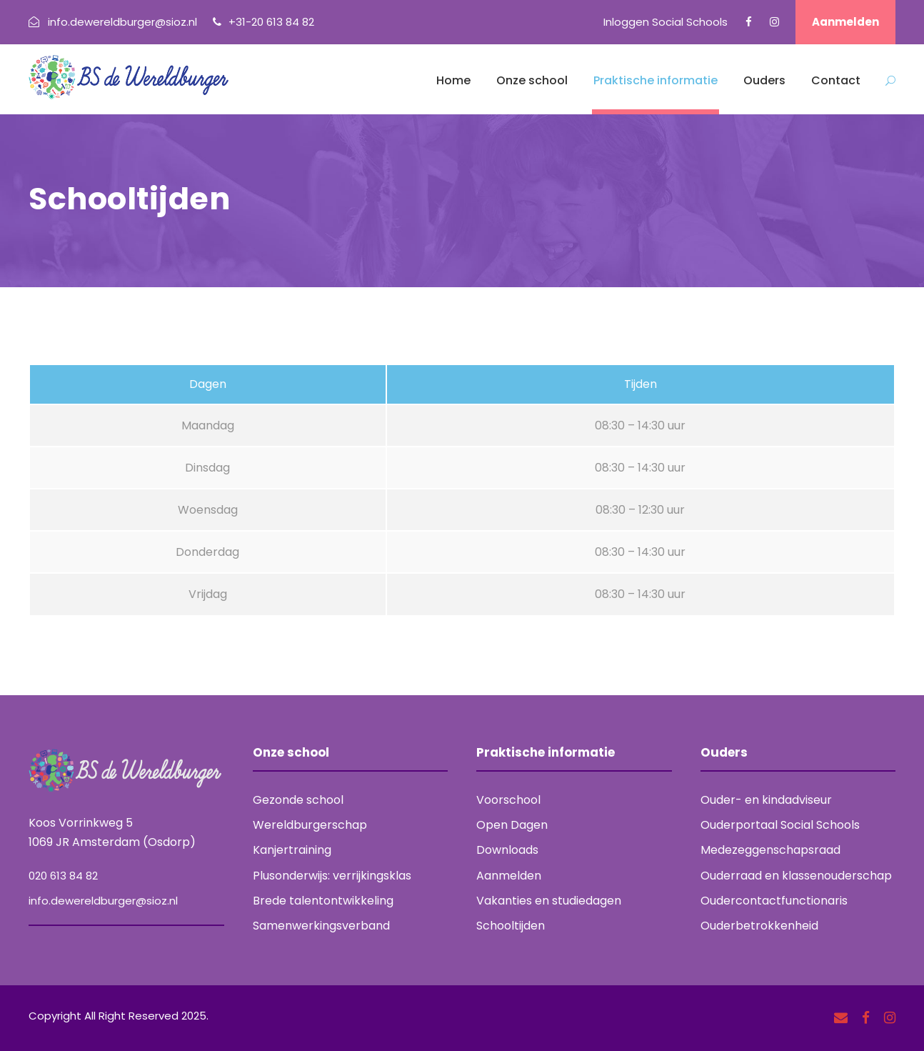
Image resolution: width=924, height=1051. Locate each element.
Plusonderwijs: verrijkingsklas (332, 875)
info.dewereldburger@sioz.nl (103, 900)
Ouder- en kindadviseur (766, 800)
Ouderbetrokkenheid (759, 925)
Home (453, 80)
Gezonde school (298, 800)
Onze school (532, 80)
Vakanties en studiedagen (548, 900)
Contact (835, 80)
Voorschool (508, 800)
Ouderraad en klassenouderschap (796, 875)
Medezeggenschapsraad (770, 850)
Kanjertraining (292, 850)
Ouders (764, 80)
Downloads (507, 850)
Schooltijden (510, 925)
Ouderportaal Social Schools (780, 825)
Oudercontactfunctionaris (774, 900)
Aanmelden (845, 21)
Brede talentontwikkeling (323, 900)
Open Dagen (512, 825)
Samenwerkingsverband (321, 925)
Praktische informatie (655, 80)
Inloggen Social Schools (665, 21)
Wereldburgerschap (310, 825)
